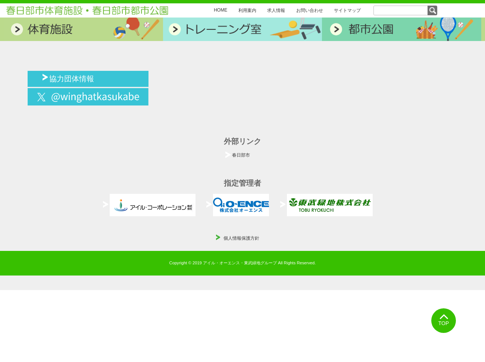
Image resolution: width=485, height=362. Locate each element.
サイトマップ (347, 10)
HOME (220, 10)
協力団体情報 (71, 78)
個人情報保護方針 (241, 238)
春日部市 (241, 155)
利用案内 (247, 10)
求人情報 (276, 10)
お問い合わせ (309, 10)
